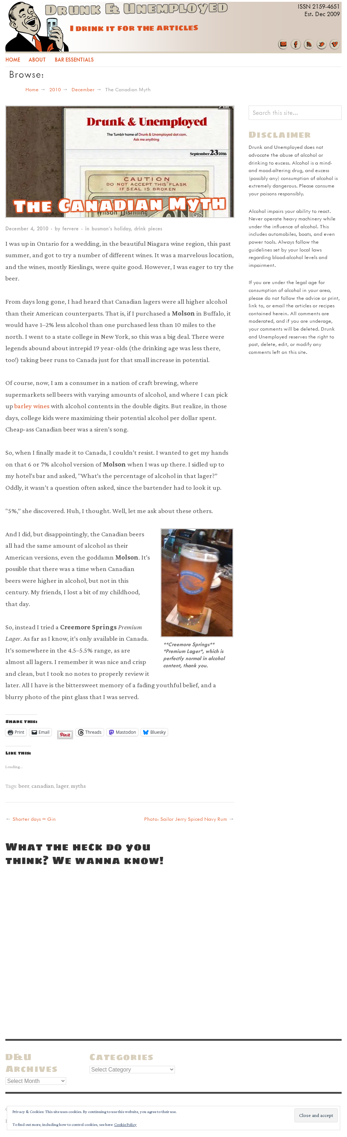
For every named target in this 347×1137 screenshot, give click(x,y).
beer (23, 785)
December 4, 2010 (26, 228)
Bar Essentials (74, 59)
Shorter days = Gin (34, 818)
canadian (42, 785)
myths (78, 785)
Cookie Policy (125, 1124)
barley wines (31, 406)
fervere (70, 228)
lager (62, 785)
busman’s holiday (111, 228)
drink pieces (148, 228)
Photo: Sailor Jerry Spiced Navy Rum (185, 818)
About (37, 59)
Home (12, 59)
